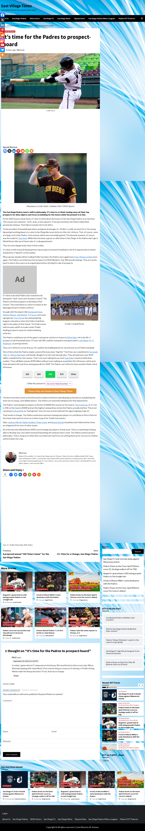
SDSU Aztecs (35, 18)
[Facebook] (5, 151)
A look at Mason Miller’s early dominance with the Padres (48, 596)
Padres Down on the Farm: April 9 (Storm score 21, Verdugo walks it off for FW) (121, 567)
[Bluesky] (2, 50)
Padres (30, 545)
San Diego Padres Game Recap (12, 589)
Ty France (32, 315)
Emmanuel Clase (35, 312)
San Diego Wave (63, 18)
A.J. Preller (10, 545)
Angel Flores (49, 600)
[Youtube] (2, 45)
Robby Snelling (28, 422)
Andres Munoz (9, 315)
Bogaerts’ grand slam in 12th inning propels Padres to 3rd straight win (15, 597)
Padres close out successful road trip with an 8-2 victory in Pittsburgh (16, 632)
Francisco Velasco (20, 799)
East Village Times (16, 5)
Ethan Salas (72, 337)
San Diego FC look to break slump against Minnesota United (121, 560)
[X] (9, 151)
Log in (5, 813)
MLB (25, 545)
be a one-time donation (57, 383)
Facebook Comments (30, 690)
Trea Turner (19, 318)
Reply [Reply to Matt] (16, 675)
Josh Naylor (22, 315)
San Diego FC (48, 18)
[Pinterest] (18, 151)
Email (54, 731)
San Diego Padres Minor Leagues (101, 18)
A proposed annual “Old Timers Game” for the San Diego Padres (27, 554)
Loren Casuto (17, 602)
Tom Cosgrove (81, 405)
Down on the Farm (76, 586)
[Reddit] (23, 151)
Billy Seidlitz (50, 635)
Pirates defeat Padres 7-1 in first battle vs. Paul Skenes (49, 631)
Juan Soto (22, 238)
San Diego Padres (19, 18)
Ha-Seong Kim (17, 411)
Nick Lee (20, 50)
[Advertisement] (50, 130)
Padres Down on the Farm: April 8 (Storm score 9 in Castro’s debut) (83, 596)
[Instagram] (2, 40)
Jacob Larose (16, 638)
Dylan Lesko (41, 422)
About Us (5, 18)
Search (105, 547)
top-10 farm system (84, 257)
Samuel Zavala (57, 422)
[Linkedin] (14, 151)
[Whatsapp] (27, 151)
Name (5, 731)
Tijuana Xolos (79, 18)
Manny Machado (17, 355)
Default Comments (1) (11, 690)
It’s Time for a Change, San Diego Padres (74, 552)
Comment (8, 700)
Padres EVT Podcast (126, 18)
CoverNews (80, 827)
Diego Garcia (83, 600)
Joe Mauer (84, 340)
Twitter (105, 760)
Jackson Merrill (15, 422)
